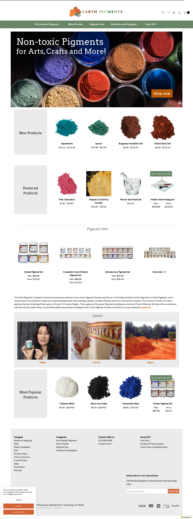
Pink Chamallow (66, 199)
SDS (16, 451)
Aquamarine (66, 143)
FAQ (16, 445)
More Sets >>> (159, 272)
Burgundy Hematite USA (127, 143)
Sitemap (18, 471)
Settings (19, 500)
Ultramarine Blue (127, 403)
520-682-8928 (105, 442)
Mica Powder (75, 24)
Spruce (97, 143)
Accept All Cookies (18, 512)
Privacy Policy (21, 455)
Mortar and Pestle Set (127, 199)
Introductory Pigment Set (117, 272)
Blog (16, 465)
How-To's (152, 24)
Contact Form (104, 445)
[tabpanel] (67, 132)
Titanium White (66, 403)
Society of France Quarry (152, 445)
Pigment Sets (96, 24)
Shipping (28, 442)
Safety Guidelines (22, 448)
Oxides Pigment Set (33, 272)
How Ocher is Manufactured (153, 448)
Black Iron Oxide (97, 403)
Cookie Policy (20, 461)
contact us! (145, 307)
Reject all (18, 506)
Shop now (162, 93)
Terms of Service (22, 458)
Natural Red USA (155, 143)
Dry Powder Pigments (48, 24)
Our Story (145, 442)
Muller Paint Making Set (155, 199)
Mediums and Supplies (125, 24)
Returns (17, 442)
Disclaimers (19, 468)
